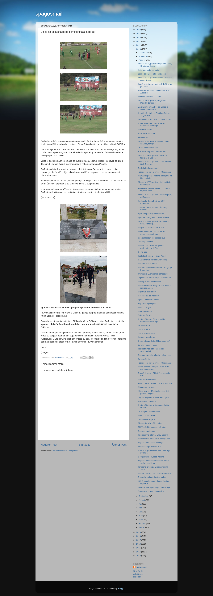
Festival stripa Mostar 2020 (150, 446)
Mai (140, 512)
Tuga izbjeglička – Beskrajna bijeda (153, 397)
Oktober (142, 60)
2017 (138, 540)
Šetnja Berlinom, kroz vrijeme (151, 457)
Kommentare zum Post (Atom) (64, 451)
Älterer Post (119, 444)
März (141, 519)
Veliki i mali (143, 137)
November (143, 56)
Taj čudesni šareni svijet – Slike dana (154, 172)
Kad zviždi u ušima (146, 133)
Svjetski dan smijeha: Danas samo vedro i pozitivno (153, 462)
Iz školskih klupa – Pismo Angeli (152, 256)
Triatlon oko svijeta (146, 419)
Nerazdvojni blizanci (147, 379)
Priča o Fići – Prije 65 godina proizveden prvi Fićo (151, 247)
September (144, 496)
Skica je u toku (144, 329)
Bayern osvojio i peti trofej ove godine (154, 473)
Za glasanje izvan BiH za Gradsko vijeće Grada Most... (153, 108)
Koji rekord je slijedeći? (148, 303)
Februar (142, 523)
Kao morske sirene (146, 337)
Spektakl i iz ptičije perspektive (151, 238)
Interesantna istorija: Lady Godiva (153, 435)
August (142, 500)
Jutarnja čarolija (145, 315)
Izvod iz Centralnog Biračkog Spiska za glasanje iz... (154, 114)
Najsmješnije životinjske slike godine (154, 439)
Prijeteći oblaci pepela (148, 264)
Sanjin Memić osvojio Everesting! (152, 260)
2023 (138, 37)
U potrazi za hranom (147, 292)
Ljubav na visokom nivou (149, 300)
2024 (138, 33)
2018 (138, 536)
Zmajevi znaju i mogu (147, 345)
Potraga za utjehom (146, 431)
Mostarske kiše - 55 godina (150, 423)
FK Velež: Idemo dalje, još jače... (152, 427)
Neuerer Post (49, 444)
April (141, 516)
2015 (138, 548)
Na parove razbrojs (146, 387)
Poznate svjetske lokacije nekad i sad (154, 355)
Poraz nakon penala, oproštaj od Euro (155, 383)
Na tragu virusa (145, 311)
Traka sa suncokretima (148, 148)
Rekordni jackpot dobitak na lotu (152, 477)
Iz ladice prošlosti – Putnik (149, 97)
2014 (138, 552)
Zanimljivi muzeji (145, 242)
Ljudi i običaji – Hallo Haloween (152, 74)
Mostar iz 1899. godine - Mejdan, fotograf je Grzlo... (152, 156)
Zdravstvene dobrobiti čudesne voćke (154, 119)
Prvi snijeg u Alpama (147, 401)
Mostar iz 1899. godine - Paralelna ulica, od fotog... (153, 222)
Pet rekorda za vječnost (148, 296)
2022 (138, 41)
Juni (141, 508)
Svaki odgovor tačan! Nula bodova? (154, 341)
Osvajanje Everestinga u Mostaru (153, 274)
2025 (138, 29)
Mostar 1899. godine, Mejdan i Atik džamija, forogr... (153, 142)
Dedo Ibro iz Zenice (146, 415)
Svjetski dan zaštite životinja (150, 442)
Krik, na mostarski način (148, 70)
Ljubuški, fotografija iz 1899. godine (154, 217)
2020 (138, 49)
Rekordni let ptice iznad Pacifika (152, 151)
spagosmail (49, 14)
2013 (138, 556)
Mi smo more (144, 325)
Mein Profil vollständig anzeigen (138, 574)
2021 (138, 45)
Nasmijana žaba (145, 129)
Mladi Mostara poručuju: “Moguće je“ (154, 487)
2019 (138, 532)
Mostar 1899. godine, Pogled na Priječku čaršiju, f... (152, 101)
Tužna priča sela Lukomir (149, 411)
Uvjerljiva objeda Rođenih (149, 282)
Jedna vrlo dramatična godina (151, 491)
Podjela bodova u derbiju (149, 168)
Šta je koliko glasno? (147, 333)
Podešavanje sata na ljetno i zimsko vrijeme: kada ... (154, 189)
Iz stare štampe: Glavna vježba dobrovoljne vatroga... (152, 124)
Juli (140, 504)
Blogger (121, 588)
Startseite (84, 444)
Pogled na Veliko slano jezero (151, 228)
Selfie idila (142, 252)
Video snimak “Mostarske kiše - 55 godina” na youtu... (153, 392)
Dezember (143, 52)
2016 (138, 544)
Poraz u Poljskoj (145, 307)
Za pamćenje (144, 359)
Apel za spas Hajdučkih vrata (151, 213)
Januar (142, 527)
